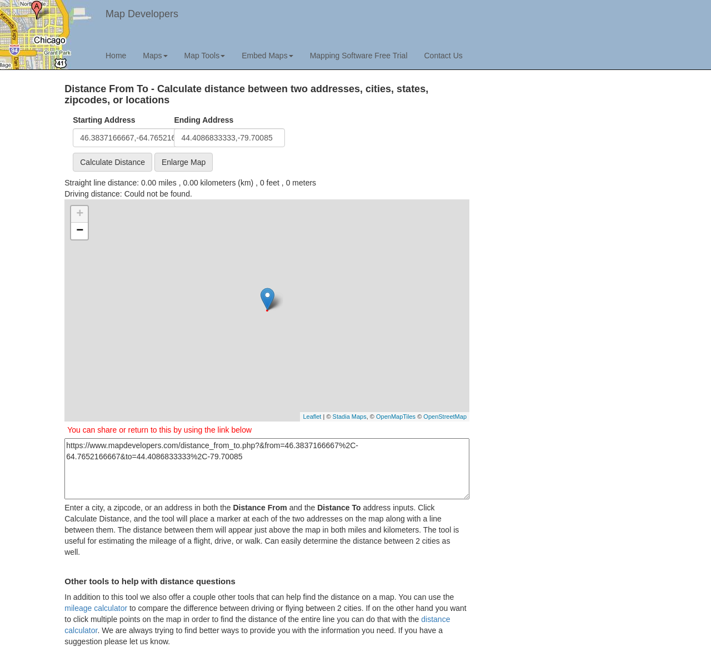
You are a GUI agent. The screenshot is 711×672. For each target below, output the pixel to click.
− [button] (79, 231)
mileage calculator (95, 608)
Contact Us (443, 55)
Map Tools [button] (205, 55)
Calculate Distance (112, 162)
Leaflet (312, 416)
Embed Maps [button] (267, 55)
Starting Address (104, 120)
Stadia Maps (350, 416)
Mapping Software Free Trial (359, 55)
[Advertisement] (563, 161)
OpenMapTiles (395, 416)
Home (116, 55)
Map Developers (142, 13)
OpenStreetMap (445, 416)
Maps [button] (155, 55)
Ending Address (203, 120)
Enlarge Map (184, 162)
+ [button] (79, 214)
